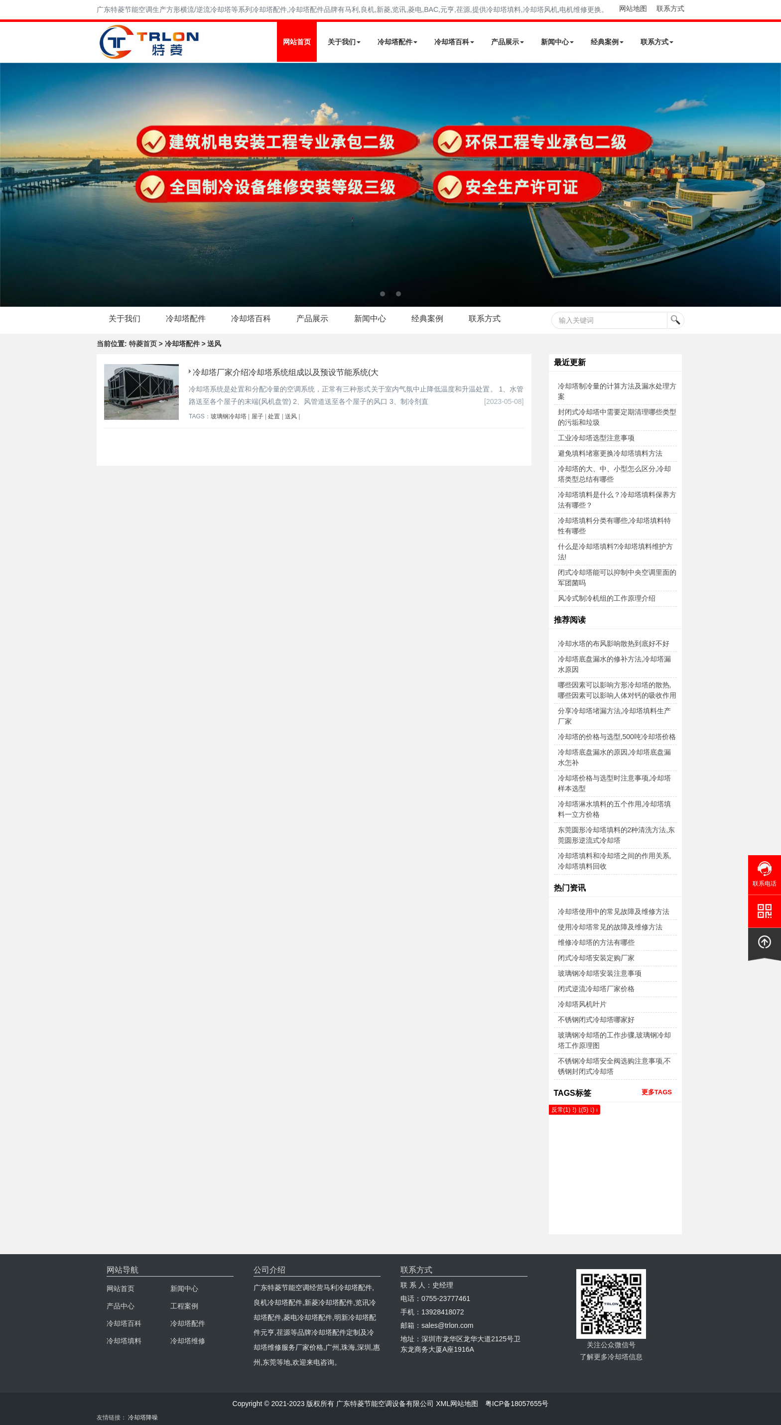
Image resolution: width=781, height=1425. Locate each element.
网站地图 (633, 8)
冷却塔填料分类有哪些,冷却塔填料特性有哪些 (614, 526)
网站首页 (297, 42)
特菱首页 (143, 344)
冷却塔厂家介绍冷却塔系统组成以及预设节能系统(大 (286, 372)
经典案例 (607, 42)
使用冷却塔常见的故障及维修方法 (610, 927)
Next (10, 185)
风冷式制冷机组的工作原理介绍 (606, 598)
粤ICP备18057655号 (517, 1404)
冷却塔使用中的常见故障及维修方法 (613, 911)
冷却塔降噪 (143, 1417)
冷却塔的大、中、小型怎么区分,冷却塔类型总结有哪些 (614, 474)
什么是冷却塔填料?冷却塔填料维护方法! (615, 551)
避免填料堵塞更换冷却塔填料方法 (610, 453)
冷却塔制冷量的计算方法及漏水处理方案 (617, 391)
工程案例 (184, 1306)
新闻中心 (557, 42)
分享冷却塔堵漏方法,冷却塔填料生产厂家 (614, 716)
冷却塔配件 (397, 42)
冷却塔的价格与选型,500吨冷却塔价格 (617, 737)
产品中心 (120, 1306)
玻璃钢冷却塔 (229, 416)
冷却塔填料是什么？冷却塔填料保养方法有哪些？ (617, 500)
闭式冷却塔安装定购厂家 (596, 958)
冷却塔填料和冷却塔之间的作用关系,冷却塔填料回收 (614, 861)
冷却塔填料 (124, 1341)
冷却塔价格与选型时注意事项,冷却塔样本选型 (614, 783)
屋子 (257, 416)
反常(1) (561, 1109)
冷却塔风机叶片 (582, 1004)
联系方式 (670, 8)
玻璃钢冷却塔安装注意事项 (600, 973)
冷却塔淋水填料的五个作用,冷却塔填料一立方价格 (614, 809)
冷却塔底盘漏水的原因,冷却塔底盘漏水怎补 (614, 757)
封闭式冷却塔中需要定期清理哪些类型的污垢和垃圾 (617, 417)
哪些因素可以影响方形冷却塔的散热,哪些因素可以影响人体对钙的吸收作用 (617, 690)
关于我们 (344, 42)
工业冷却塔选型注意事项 (596, 438)
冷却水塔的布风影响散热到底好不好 (613, 644)
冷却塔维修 (187, 1341)
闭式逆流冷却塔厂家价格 (596, 989)
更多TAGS (657, 1092)
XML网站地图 (457, 1404)
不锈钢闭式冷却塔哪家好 (596, 1020)
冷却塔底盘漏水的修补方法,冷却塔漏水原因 (614, 664)
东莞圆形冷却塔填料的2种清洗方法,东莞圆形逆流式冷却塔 (616, 835)
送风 (291, 416)
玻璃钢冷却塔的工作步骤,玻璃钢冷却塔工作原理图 (614, 1040)
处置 (274, 416)
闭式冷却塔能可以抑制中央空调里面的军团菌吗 (617, 577)
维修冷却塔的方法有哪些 (596, 942)
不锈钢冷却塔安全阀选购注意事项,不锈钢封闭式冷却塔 (614, 1066)
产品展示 (507, 42)
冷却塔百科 (454, 42)
